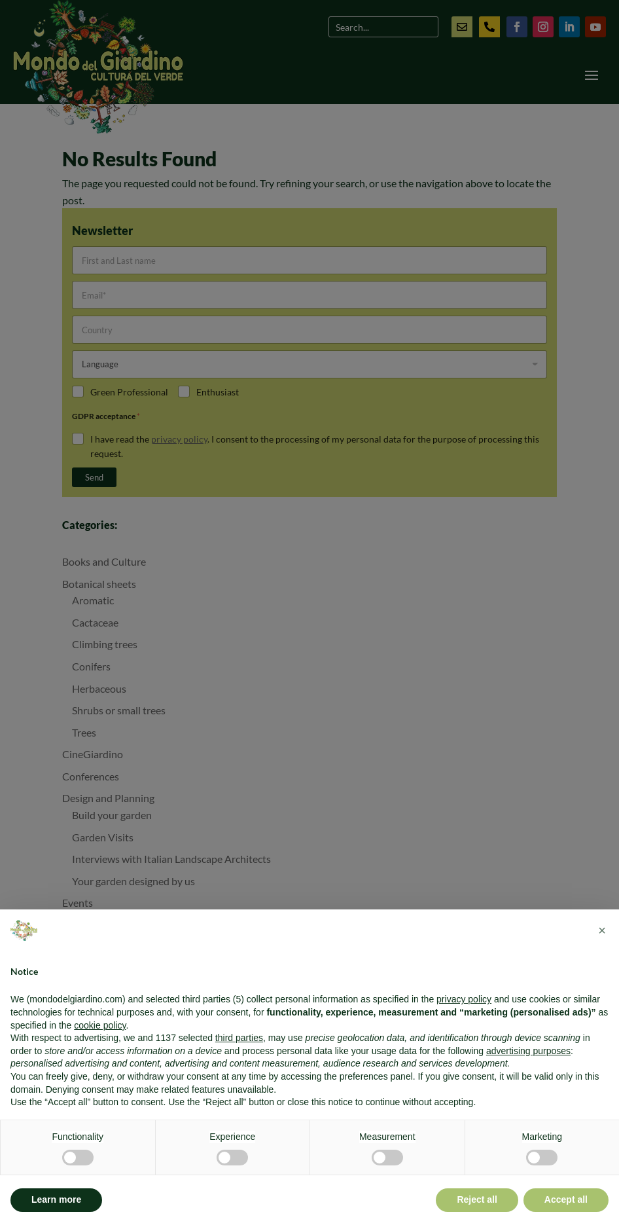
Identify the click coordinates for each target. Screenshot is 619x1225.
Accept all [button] (566, 1199)
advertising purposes (528, 1051)
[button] (602, 930)
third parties (239, 1038)
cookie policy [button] (100, 1025)
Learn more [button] (56, 1199)
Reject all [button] (477, 1199)
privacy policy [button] (463, 999)
